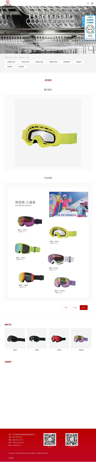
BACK (83, 307)
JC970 (15, 350)
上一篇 (64, 307)
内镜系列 (10, 66)
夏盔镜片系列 (53, 62)
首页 (11, 57)
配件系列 (21, 66)
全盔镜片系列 (11, 62)
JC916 (59, 350)
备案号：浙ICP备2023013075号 (40, 453)
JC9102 (81, 350)
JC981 (37, 350)
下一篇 (74, 307)
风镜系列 (78, 62)
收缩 (83, 21)
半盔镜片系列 (25, 62)
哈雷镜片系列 (39, 62)
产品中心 (15, 57)
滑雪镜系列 (21, 57)
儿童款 (27, 57)
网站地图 (11, 458)
